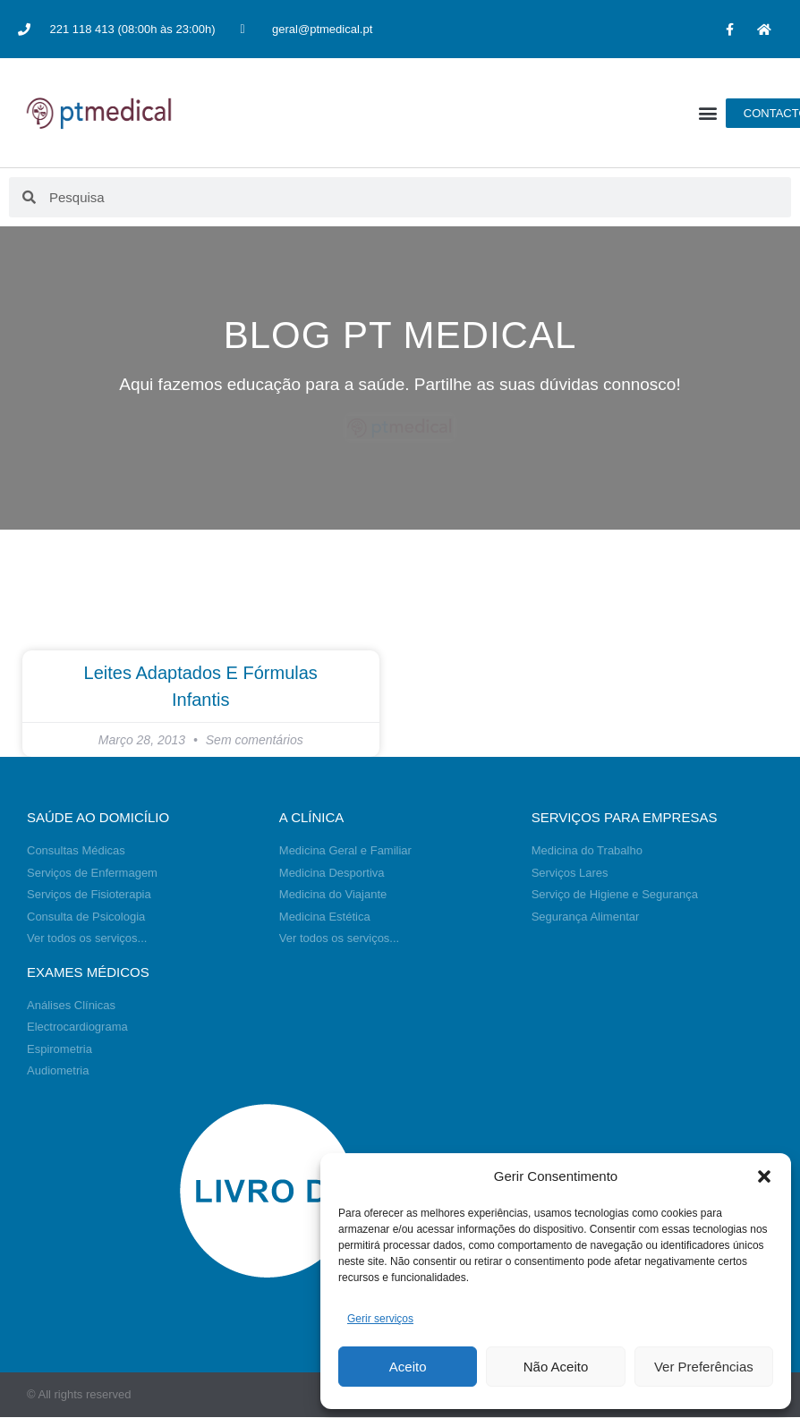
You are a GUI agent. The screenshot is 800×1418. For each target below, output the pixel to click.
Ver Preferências (703, 1366)
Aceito (408, 1366)
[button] (764, 1176)
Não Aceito (556, 1366)
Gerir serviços (380, 1318)
